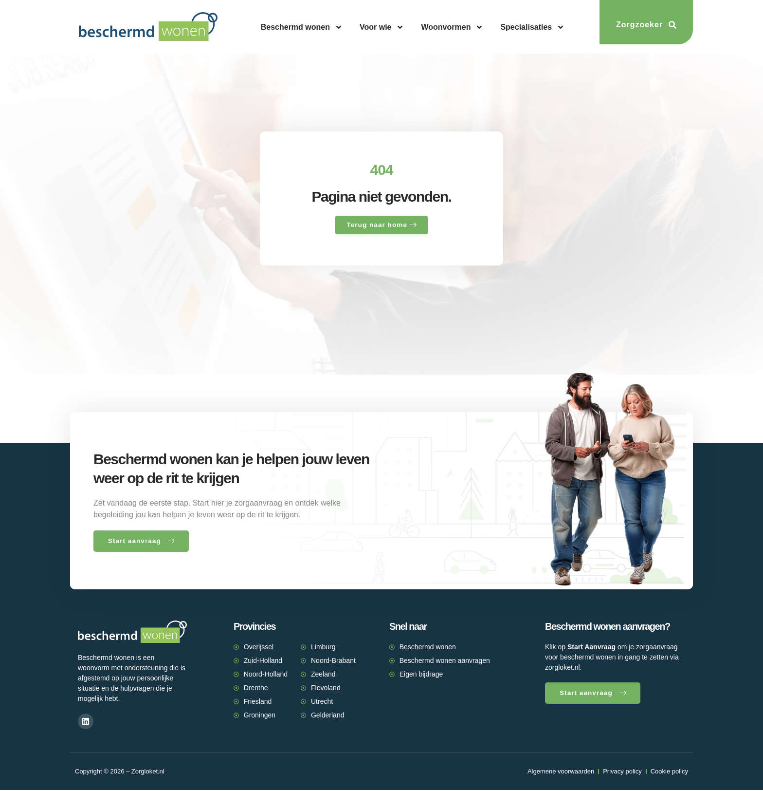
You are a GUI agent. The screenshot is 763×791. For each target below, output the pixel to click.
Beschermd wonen (302, 27)
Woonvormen (452, 27)
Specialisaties (532, 27)
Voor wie (382, 27)
